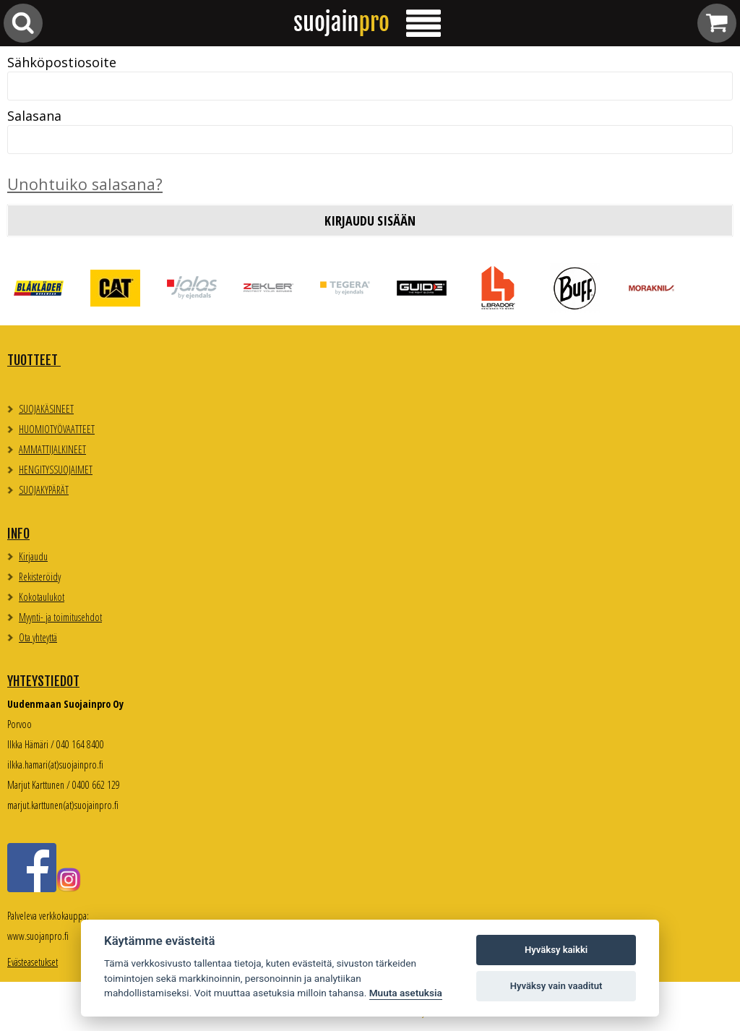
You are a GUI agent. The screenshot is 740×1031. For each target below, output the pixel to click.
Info (18, 534)
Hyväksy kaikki (556, 949)
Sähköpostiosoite (61, 62)
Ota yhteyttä (38, 637)
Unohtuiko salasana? (85, 184)
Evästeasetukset (32, 962)
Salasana (34, 115)
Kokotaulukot (41, 597)
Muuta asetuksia (405, 992)
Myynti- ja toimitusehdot (60, 617)
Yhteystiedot (43, 681)
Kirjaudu (33, 556)
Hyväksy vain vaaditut (556, 985)
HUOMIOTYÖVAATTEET (57, 429)
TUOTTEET (34, 360)
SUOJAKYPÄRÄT (44, 490)
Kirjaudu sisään (370, 220)
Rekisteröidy (40, 576)
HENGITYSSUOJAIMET (55, 469)
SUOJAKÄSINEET (46, 409)
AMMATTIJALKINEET (52, 449)
